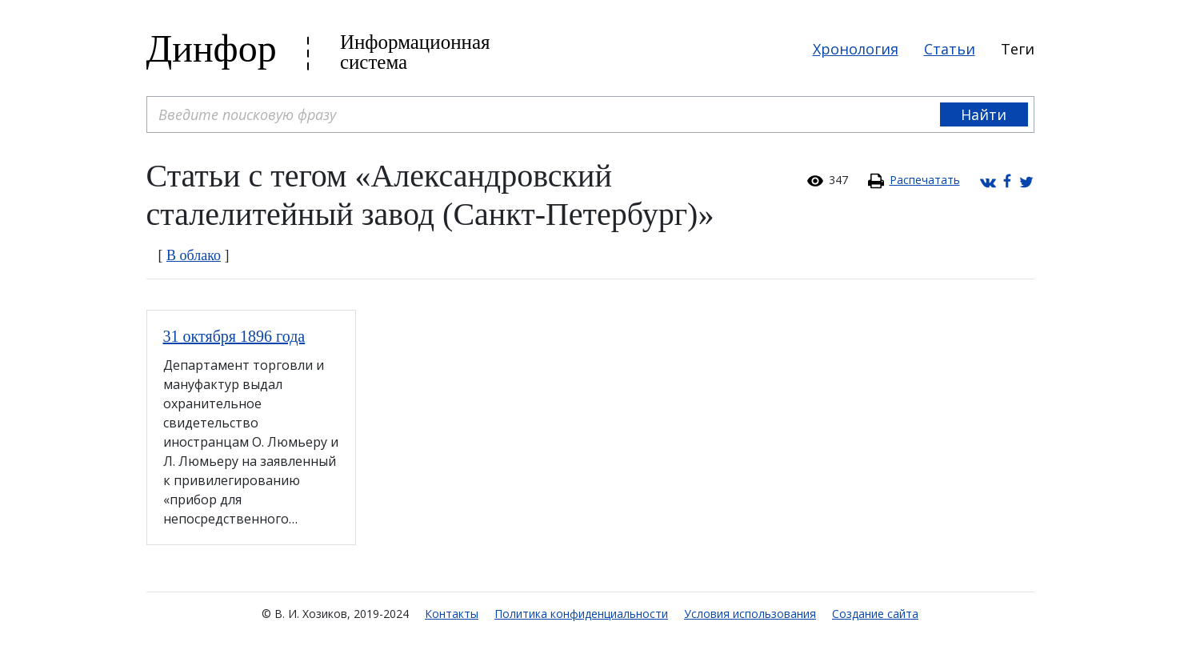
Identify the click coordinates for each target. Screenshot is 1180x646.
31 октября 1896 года (234, 336)
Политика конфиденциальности (581, 613)
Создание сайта (875, 613)
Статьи (949, 48)
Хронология (855, 48)
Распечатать (925, 179)
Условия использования (750, 613)
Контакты (451, 613)
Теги (1017, 48)
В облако (193, 255)
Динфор (211, 48)
